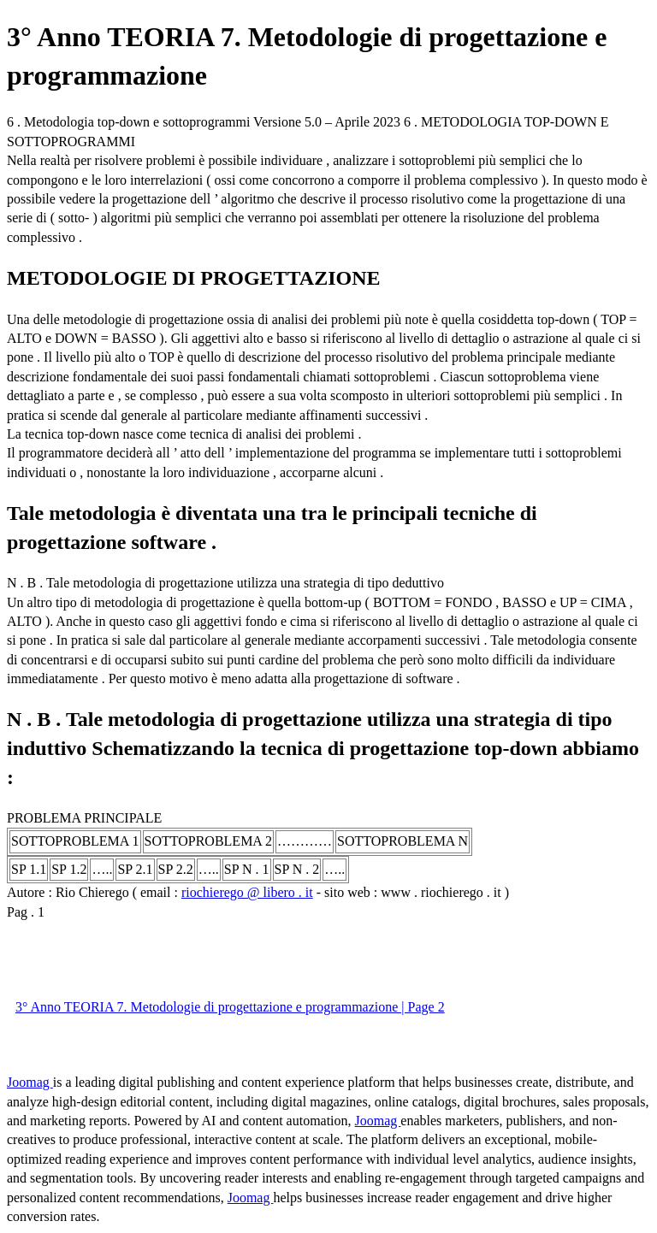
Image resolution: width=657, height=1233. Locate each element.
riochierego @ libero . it (247, 892)
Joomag (30, 1082)
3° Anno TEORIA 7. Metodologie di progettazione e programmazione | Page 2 (230, 1007)
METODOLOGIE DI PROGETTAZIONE (194, 278)
